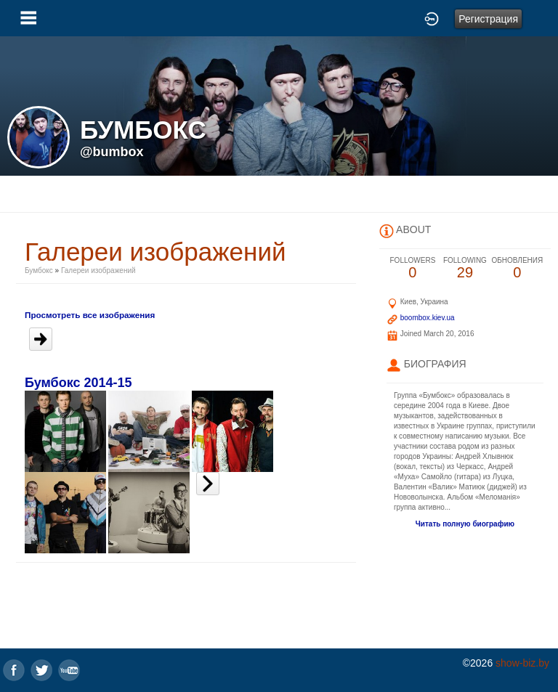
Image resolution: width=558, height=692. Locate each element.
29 (465, 268)
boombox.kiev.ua (427, 318)
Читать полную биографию (465, 524)
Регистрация (488, 19)
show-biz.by (522, 663)
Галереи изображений (98, 270)
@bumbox (112, 151)
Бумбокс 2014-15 (78, 382)
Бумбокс (39, 270)
